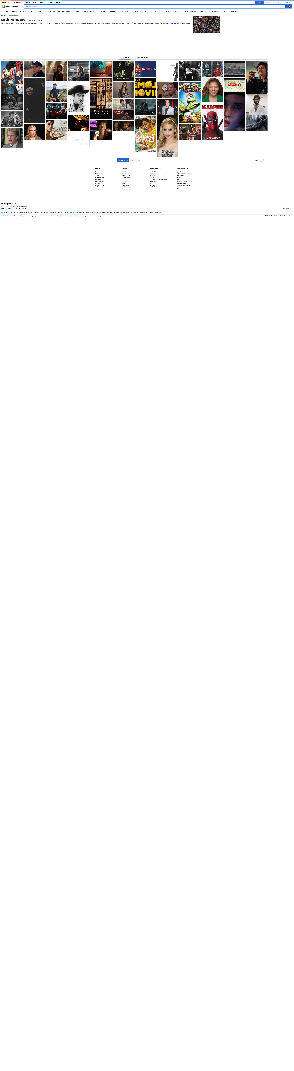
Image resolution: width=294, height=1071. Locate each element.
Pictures (27, 2)
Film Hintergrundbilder (33, 212)
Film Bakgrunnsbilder (141, 212)
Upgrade (260, 2)
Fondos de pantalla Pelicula (88, 212)
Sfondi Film (75, 212)
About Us (3, 208)
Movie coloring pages (172, 23)
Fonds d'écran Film (117, 212)
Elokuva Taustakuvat (155, 212)
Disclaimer (282, 215)
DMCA (288, 215)
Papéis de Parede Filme (63, 212)
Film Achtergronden (104, 212)
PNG (41, 2)
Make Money (268, 2)
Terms (276, 215)
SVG (34, 2)
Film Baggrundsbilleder (19, 212)
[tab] (125, 57)
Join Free (287, 2)
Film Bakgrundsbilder (48, 212)
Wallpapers (5, 2)
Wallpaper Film (129, 212)
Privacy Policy (269, 215)
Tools (58, 2)
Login (277, 2)
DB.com (25, 208)
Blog (19, 208)
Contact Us (10, 208)
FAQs (15, 208)
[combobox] (154, 6)
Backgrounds (16, 2)
